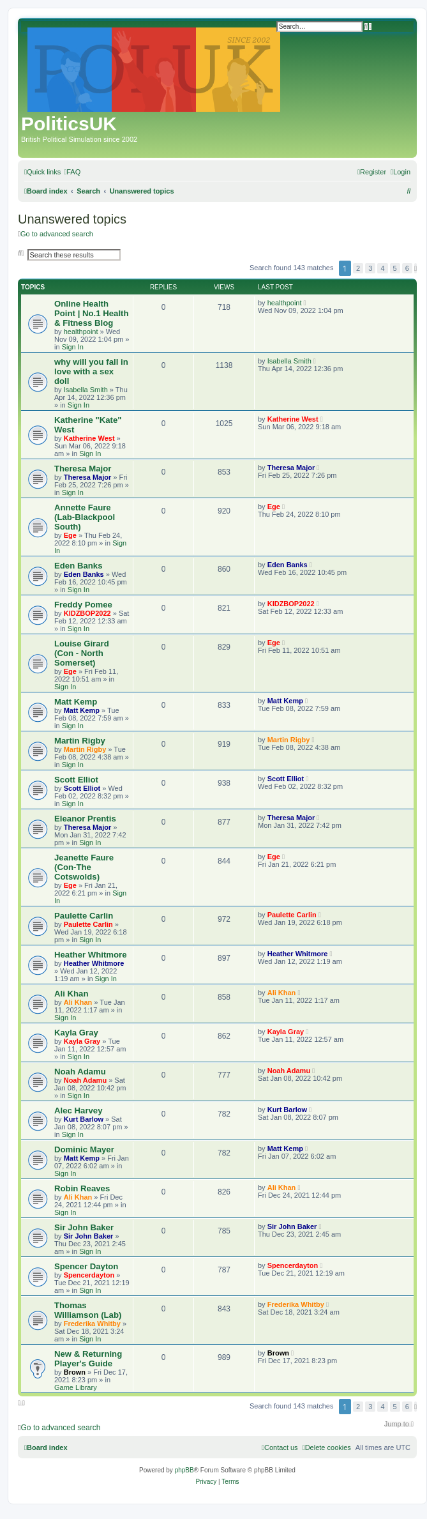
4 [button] (382, 268)
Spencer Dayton (86, 1266)
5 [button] (395, 268)
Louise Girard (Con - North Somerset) (81, 653)
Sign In (73, 347)
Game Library (75, 1387)
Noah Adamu (80, 1071)
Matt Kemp (75, 701)
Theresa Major (82, 468)
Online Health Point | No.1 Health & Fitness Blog (91, 313)
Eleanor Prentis (85, 818)
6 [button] (407, 268)
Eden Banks (78, 565)
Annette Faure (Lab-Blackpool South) (84, 517)
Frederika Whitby (92, 1323)
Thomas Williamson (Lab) (87, 1310)
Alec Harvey (78, 1110)
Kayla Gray (76, 1032)
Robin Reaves (82, 1188)
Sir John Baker (84, 1227)
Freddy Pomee (83, 604)
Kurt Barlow (83, 1119)
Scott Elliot (76, 779)
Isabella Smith (86, 389)
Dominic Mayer (84, 1149)
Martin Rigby (79, 740)
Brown (75, 1372)
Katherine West (89, 438)
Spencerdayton (89, 1275)
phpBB (184, 1470)
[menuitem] (72, 171)
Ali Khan (71, 993)
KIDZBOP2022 (87, 613)
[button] (415, 268)
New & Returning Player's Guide (88, 1358)
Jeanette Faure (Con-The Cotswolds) (84, 867)
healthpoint (81, 331)
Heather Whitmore (90, 954)
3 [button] (370, 268)
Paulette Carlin (83, 915)
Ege (70, 535)
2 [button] (358, 268)
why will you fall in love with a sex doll (91, 371)
